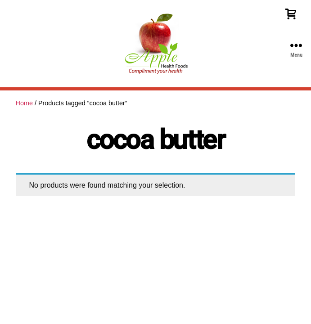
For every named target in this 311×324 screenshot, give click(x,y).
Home (24, 103)
